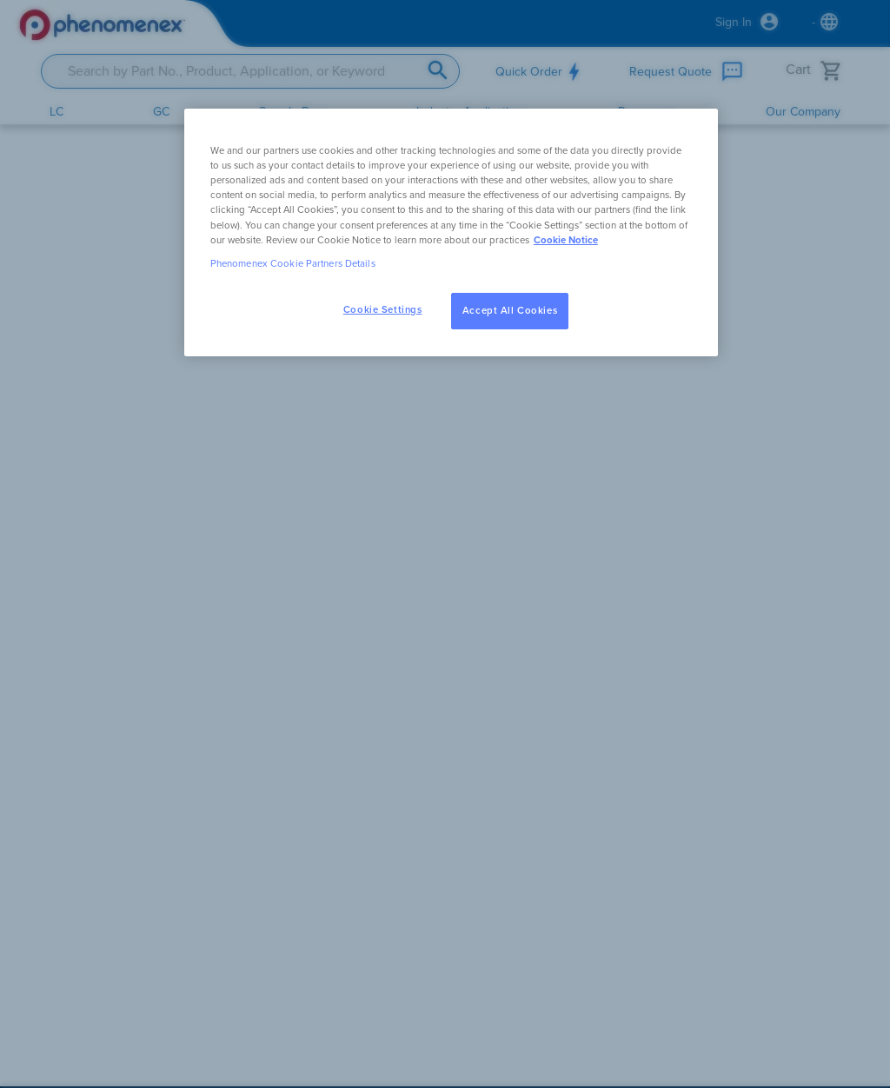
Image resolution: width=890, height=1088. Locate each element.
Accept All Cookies (509, 310)
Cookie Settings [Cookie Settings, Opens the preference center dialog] (382, 309)
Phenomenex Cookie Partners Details (292, 263)
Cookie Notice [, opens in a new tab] (566, 240)
